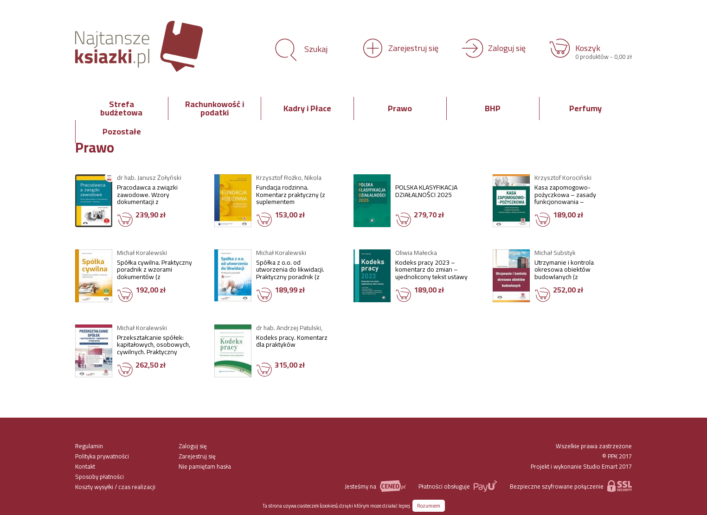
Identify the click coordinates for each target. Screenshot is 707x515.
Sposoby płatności (99, 476)
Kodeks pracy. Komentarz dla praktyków (292, 342)
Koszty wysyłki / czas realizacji (115, 487)
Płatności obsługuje (457, 486)
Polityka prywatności (102, 456)
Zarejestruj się (197, 456)
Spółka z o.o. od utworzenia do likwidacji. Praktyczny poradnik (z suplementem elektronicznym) (290, 270)
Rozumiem (428, 505)
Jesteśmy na (375, 486)
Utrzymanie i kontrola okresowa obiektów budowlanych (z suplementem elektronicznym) (564, 270)
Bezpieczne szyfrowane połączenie (571, 486)
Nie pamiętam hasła (205, 466)
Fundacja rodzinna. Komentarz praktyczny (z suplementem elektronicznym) (290, 195)
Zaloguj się (193, 446)
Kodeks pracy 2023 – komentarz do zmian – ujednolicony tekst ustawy (431, 270)
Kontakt (85, 466)
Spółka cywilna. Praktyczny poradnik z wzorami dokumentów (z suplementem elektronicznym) (154, 270)
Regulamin (89, 446)
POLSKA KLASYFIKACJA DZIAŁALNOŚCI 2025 (426, 192)
